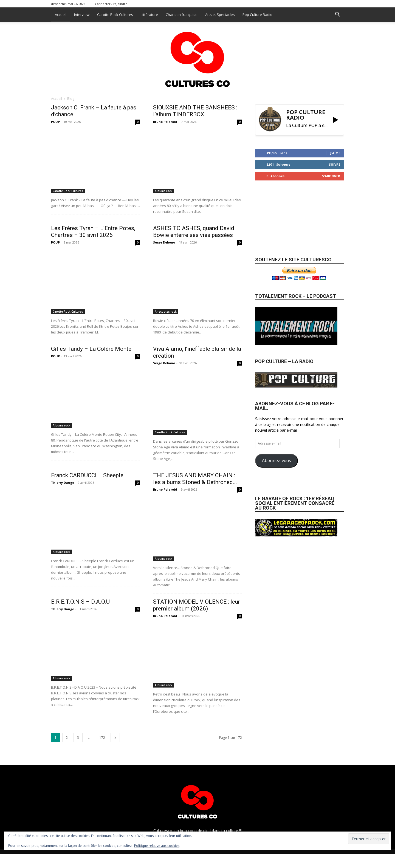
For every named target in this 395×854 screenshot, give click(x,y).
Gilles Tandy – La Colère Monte (91, 349)
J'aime (335, 153)
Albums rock (163, 191)
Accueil (60, 14)
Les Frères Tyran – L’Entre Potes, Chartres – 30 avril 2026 (93, 231)
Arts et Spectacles (220, 14)
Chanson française (182, 14)
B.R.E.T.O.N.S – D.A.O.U (80, 601)
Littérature (149, 14)
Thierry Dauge (62, 482)
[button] (337, 15)
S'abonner (331, 176)
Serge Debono (164, 242)
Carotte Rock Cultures (115, 14)
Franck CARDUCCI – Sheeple (87, 475)
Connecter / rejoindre (111, 4)
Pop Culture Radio (257, 14)
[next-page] (115, 737)
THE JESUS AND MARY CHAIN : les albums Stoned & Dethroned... (195, 478)
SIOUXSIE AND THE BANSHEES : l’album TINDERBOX (195, 111)
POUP (55, 122)
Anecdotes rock (166, 311)
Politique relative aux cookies (156, 845)
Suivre (334, 164)
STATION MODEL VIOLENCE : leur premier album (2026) (196, 605)
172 (102, 737)
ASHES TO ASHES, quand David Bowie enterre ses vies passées (193, 231)
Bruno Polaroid (165, 122)
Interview (81, 14)
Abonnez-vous (276, 460)
